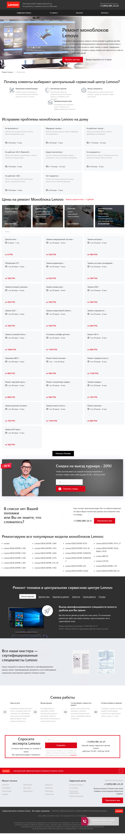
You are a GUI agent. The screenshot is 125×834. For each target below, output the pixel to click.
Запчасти (76, 596)
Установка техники (76, 784)
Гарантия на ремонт (61, 596)
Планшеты (49, 784)
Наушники (49, 787)
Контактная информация (74, 791)
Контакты (104, 13)
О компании (73, 787)
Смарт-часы (49, 793)
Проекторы (49, 790)
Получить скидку (97, 485)
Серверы (5, 793)
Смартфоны (6, 787)
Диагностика (44, 596)
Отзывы (102, 596)
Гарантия (79, 13)
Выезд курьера (27, 595)
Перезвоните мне (104, 519)
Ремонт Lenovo (7, 72)
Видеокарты (28, 790)
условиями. (73, 754)
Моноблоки (27, 784)
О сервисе (54, 13)
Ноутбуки (5, 784)
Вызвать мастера (72, 59)
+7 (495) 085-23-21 (77, 53)
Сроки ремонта (89, 596)
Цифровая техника (24, 13)
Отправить (61, 744)
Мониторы (27, 787)
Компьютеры (7, 790)
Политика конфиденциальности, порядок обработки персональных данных (79, 810)
